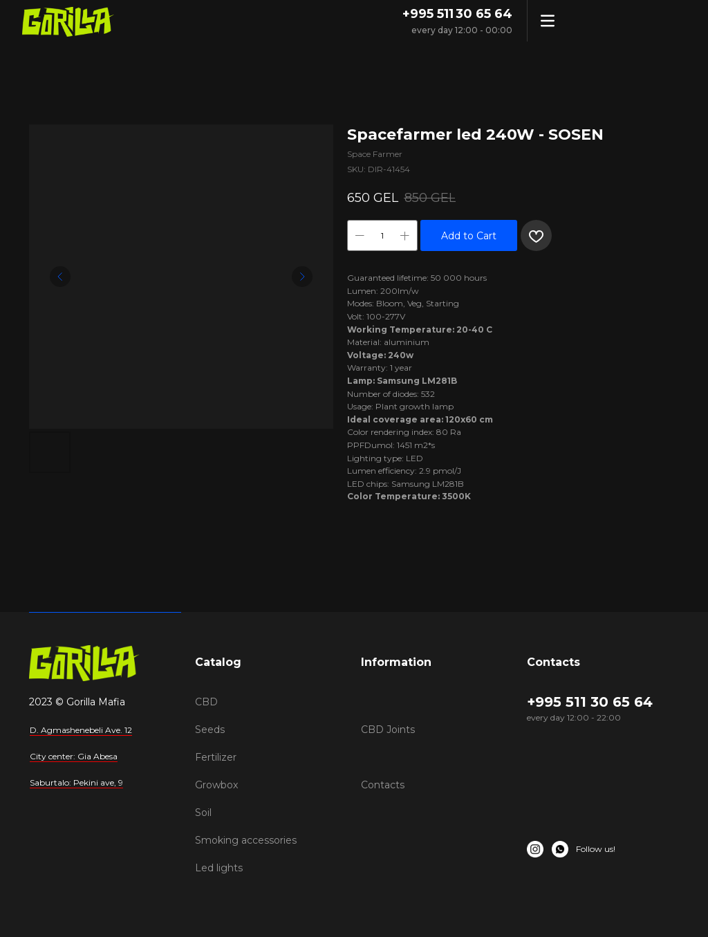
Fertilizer (215, 757)
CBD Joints (388, 729)
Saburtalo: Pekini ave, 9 (76, 782)
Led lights (219, 868)
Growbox (216, 785)
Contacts (382, 785)
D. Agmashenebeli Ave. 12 (81, 730)
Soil (203, 812)
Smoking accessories (246, 840)
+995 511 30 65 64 (457, 13)
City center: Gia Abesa (74, 756)
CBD (206, 702)
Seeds (210, 729)
